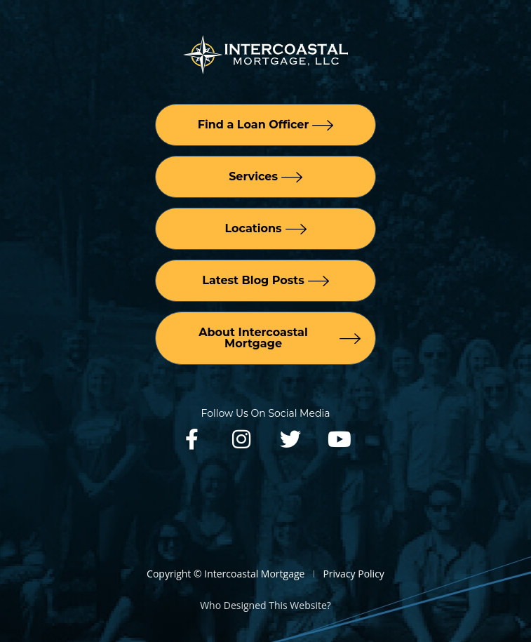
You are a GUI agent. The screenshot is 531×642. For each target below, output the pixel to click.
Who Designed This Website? (265, 605)
